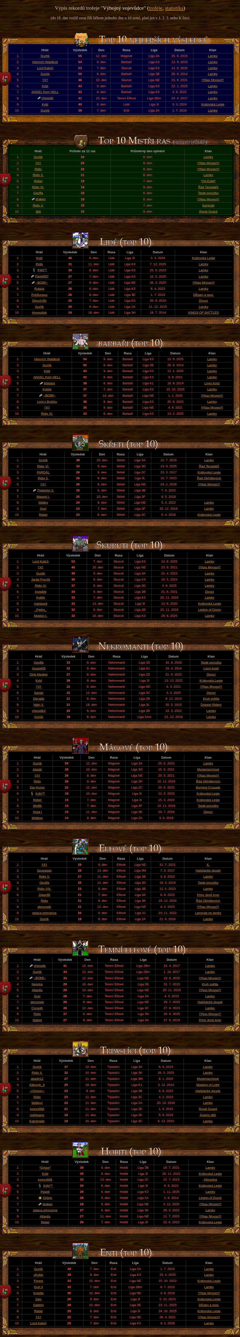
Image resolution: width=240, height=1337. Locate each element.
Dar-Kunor (37, 787)
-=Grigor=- (37, 1091)
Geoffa (38, 193)
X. (208, 864)
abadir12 (37, 1079)
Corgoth (37, 1008)
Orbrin (47, 1198)
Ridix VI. (38, 187)
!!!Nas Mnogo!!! (213, 80)
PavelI (45, 1192)
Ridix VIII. (44, 889)
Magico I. (40, 616)
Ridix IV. (40, 585)
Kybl (45, 104)
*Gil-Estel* (208, 181)
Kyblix (40, 597)
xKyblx (38, 1275)
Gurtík (45, 56)
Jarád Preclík (40, 579)
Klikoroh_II (37, 1085)
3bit (38, 211)
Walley (43, 502)
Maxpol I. (43, 497)
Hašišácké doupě (208, 870)
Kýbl (45, 86)
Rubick (39, 289)
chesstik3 (38, 711)
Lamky (212, 56)
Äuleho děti (208, 1115)
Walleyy (37, 818)
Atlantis (37, 990)
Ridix (38, 169)
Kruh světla (211, 698)
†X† (45, 80)
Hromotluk (39, 312)
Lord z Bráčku (47, 402)
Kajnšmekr (37, 1121)
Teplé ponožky (208, 193)
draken (41, 199)
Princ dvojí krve (208, 895)
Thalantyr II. (45, 490)
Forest (38, 1281)
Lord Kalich (45, 68)
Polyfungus (39, 295)
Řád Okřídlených (209, 478)
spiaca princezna (44, 913)
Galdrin (38, 1305)
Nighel (37, 1020)
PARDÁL (43, 472)
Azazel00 (38, 668)
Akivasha (210, 1179)
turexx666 (37, 1109)
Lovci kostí (212, 383)
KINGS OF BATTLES (203, 312)
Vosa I (37, 812)
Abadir (37, 769)
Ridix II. (38, 175)
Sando (39, 693)
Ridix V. (38, 205)
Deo (38, 1299)
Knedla (38, 1293)
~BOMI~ (42, 282)
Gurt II (38, 1287)
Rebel (38, 181)
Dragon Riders (211, 704)
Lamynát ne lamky (208, 913)
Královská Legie (212, 104)
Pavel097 (42, 276)
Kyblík (47, 389)
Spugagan (44, 870)
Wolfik (37, 806)
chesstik (47, 98)
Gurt (43, 508)
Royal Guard (208, 211)
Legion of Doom (209, 610)
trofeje (155, 8)
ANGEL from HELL (45, 92)
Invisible (40, 591)
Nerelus (37, 984)
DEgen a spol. (203, 295)
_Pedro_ (41, 610)
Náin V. (39, 704)
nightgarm (37, 1115)
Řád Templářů (208, 187)
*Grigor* (45, 1167)
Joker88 (44, 895)
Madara (49, 383)
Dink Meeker (39, 674)
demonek (44, 907)
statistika (174, 8)
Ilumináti (208, 205)
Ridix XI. (47, 413)
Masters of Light (207, 1085)
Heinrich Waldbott (45, 62)
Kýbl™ (42, 270)
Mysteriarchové (208, 769)
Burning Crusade (208, 787)
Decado (38, 698)
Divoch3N (39, 300)
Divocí (203, 300)
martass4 (40, 603)
